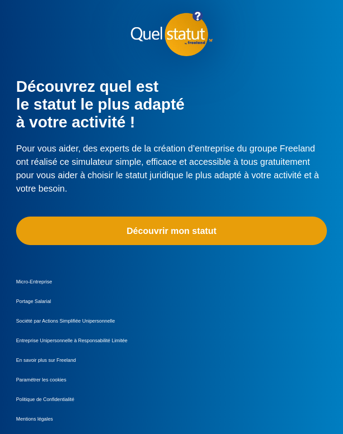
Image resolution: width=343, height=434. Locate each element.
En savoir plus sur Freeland (46, 360)
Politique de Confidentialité (45, 399)
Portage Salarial (33, 301)
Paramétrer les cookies (41, 379)
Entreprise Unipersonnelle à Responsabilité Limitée (71, 340)
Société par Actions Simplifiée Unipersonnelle (65, 320)
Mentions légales (34, 419)
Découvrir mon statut (171, 231)
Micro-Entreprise (34, 281)
